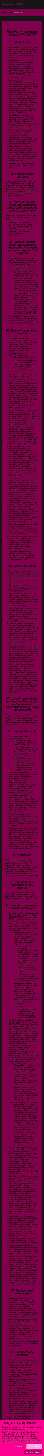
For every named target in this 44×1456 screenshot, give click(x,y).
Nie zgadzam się (34, 1446)
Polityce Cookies (33, 1441)
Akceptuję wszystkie (33, 1452)
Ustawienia (19, 1446)
